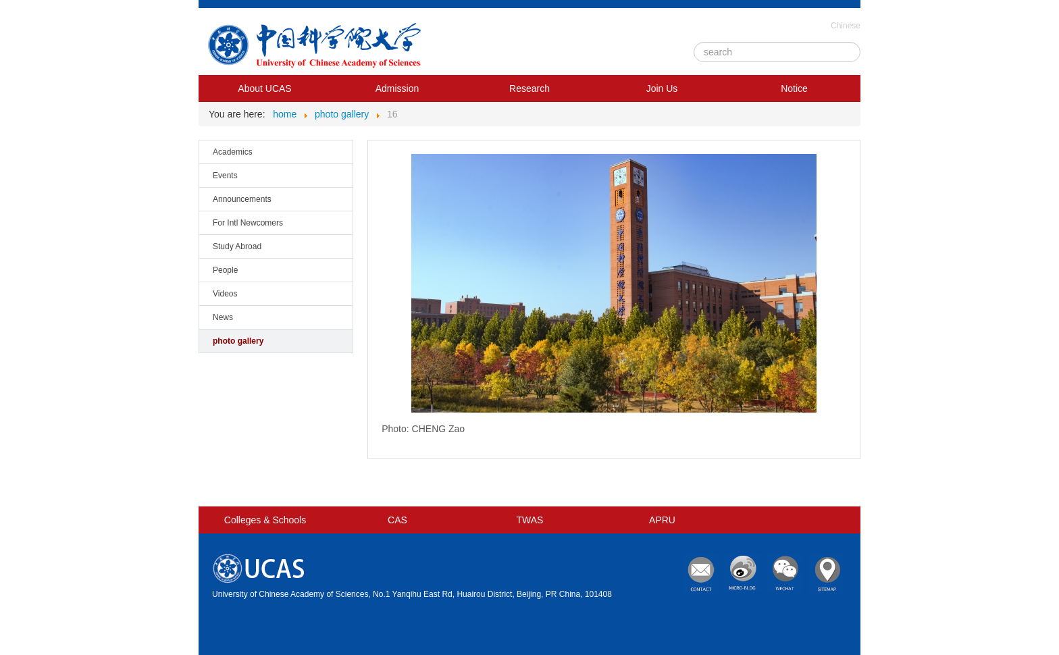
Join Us (662, 88)
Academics (233, 152)
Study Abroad (237, 246)
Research (529, 88)
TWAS (530, 520)
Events (225, 175)
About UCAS (264, 88)
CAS (397, 520)
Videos (225, 293)
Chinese (845, 25)
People (225, 270)
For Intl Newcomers (248, 223)
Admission (397, 88)
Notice (794, 88)
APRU (662, 520)
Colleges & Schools (265, 520)
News (223, 317)
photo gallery (238, 341)
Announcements (242, 199)
